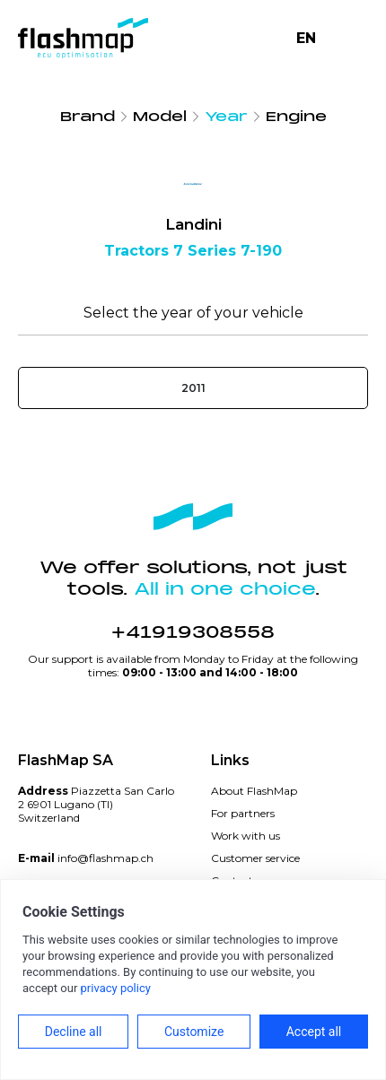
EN (306, 38)
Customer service (255, 858)
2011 (193, 388)
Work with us (245, 835)
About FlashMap (254, 790)
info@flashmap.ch (105, 858)
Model (160, 117)
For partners (243, 813)
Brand (87, 117)
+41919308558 (193, 632)
